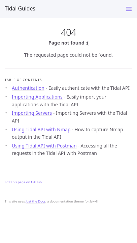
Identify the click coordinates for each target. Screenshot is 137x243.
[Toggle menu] (129, 9)
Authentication (28, 88)
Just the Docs (35, 201)
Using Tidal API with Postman (44, 145)
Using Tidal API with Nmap (41, 129)
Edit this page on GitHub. (24, 182)
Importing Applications (37, 96)
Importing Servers (32, 113)
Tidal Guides (20, 8)
